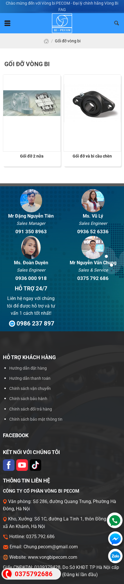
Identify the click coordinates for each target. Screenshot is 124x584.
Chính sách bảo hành (28, 398)
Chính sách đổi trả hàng (30, 409)
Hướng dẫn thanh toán (30, 378)
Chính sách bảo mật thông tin (35, 419)
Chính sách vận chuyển (30, 388)
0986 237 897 (31, 323)
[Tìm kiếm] (117, 23)
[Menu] (7, 23)
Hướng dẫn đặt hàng (28, 368)
